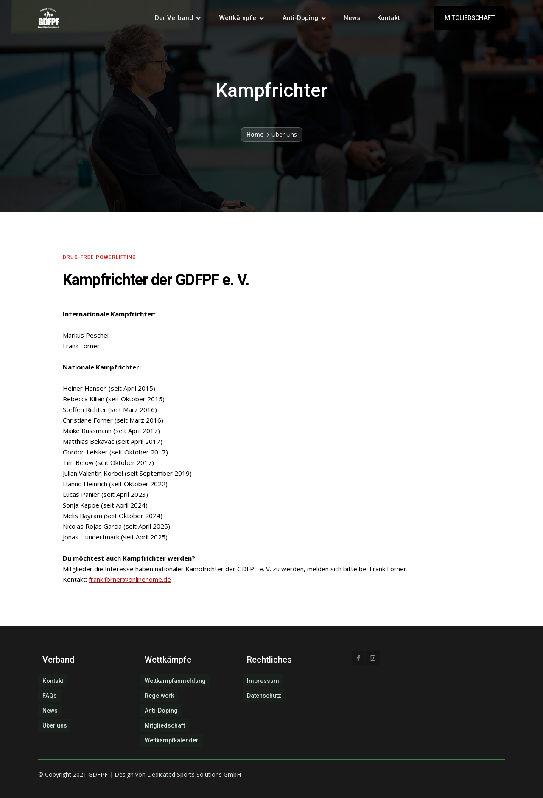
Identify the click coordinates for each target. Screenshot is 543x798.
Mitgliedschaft (165, 725)
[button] (178, 18)
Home (254, 134)
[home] (48, 18)
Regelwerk (159, 695)
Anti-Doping (161, 710)
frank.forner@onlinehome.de (130, 579)
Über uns (54, 725)
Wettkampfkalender (172, 740)
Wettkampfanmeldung (175, 680)
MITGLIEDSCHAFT (469, 18)
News (352, 18)
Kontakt (388, 18)
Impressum (263, 680)
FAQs (49, 695)
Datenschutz (264, 695)
